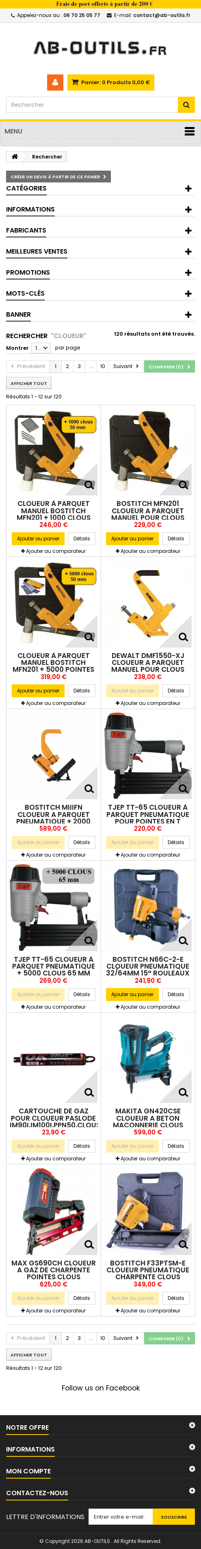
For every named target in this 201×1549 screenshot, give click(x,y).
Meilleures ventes (36, 251)
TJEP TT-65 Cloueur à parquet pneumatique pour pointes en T (147, 814)
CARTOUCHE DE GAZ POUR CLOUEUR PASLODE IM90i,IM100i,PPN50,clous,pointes (70, 1118)
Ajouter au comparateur (56, 551)
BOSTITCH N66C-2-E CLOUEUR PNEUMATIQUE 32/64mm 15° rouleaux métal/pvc (148, 969)
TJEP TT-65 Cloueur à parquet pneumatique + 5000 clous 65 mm (53, 966)
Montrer (17, 348)
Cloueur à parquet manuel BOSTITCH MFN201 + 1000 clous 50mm (54, 514)
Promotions (28, 272)
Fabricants (26, 230)
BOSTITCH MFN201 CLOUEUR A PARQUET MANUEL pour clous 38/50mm (147, 514)
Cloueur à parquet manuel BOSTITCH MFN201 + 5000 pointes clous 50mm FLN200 (53, 666)
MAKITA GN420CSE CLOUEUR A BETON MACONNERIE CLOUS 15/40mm (148, 1121)
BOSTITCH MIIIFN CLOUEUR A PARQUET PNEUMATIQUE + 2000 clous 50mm (53, 817)
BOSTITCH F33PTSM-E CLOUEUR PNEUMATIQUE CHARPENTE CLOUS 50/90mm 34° (147, 1273)
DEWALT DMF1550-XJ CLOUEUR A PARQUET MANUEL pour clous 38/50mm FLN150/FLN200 (148, 666)
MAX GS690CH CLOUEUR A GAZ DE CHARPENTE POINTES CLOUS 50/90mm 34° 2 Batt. (53, 1273)
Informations (30, 209)
